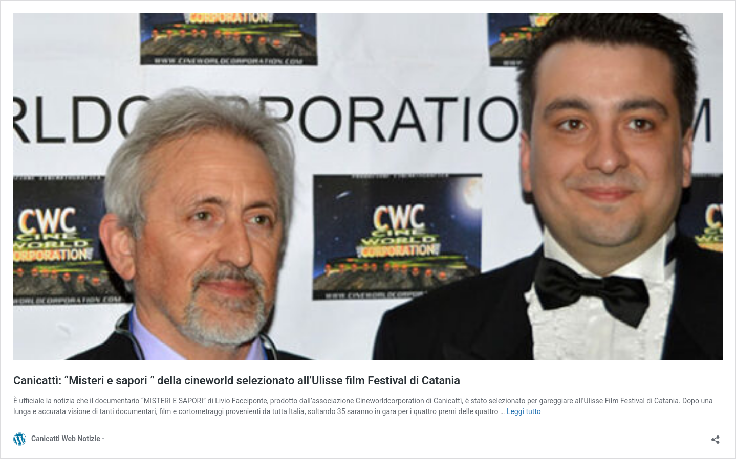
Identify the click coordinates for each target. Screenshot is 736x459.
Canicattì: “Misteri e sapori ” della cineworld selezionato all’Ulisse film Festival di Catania (236, 380)
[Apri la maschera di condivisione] (715, 436)
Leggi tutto (524, 411)
